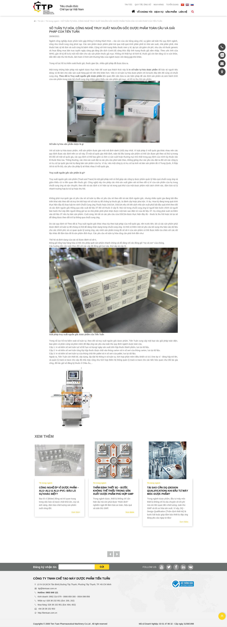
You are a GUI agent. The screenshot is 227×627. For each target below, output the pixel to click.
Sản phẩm (171, 12)
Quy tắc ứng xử (143, 4)
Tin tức (128, 4)
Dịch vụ (158, 12)
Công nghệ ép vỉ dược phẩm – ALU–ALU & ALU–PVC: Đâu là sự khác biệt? (59, 490)
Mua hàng (159, 4)
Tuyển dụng (172, 4)
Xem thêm (76, 512)
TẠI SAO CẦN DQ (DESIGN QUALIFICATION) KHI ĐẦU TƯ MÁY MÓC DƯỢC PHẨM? (167, 490)
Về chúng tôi (144, 12)
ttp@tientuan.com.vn (47, 588)
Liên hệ (183, 12)
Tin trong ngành (52, 21)
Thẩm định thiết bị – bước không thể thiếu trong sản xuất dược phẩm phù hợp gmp (113, 490)
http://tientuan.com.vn (47, 613)
